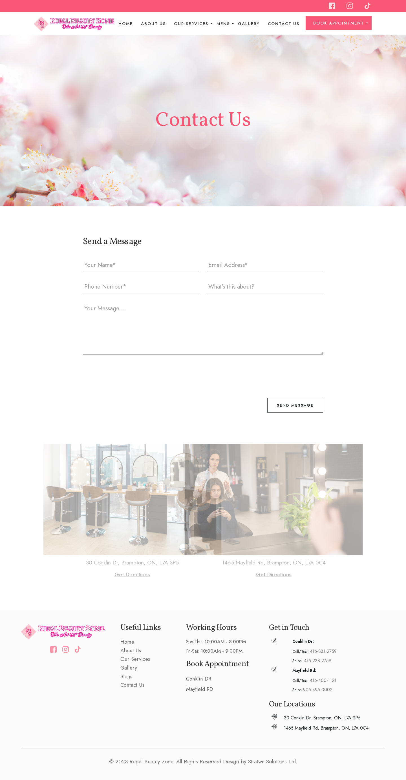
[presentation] (126, 373)
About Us (153, 24)
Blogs (126, 676)
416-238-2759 (317, 660)
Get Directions (140, 574)
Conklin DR (198, 678)
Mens (223, 24)
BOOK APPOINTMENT (338, 23)
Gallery (249, 24)
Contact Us (283, 24)
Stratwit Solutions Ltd (272, 761)
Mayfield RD (199, 689)
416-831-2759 (323, 651)
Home (125, 24)
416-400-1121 (323, 680)
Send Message (295, 405)
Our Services (191, 24)
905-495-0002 (317, 689)
